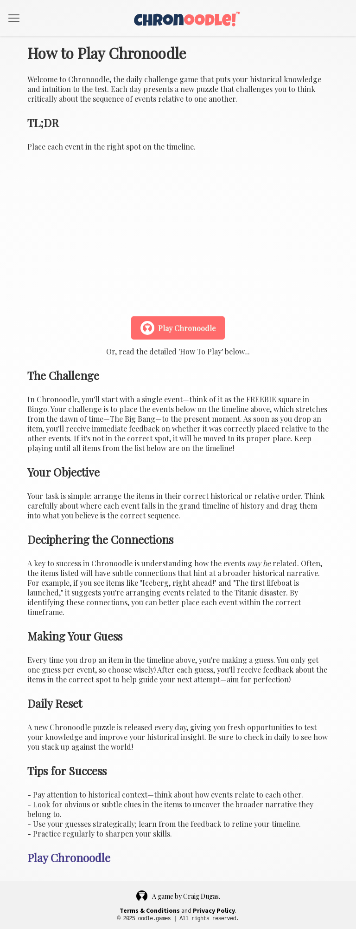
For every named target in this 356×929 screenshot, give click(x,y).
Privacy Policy (214, 911)
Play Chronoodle (178, 328)
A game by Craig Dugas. (178, 896)
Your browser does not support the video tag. (178, 232)
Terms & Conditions (150, 911)
